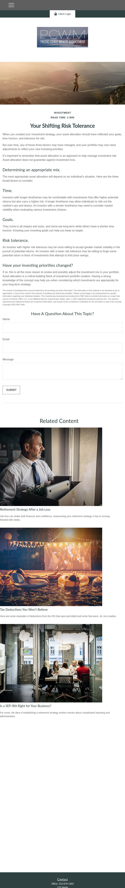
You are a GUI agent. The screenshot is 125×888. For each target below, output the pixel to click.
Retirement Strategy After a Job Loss (25, 509)
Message (8, 359)
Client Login (62, 13)
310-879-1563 (66, 883)
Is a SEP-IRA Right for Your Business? (25, 706)
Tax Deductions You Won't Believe (24, 609)
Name (6, 319)
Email (6, 339)
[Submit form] (11, 390)
